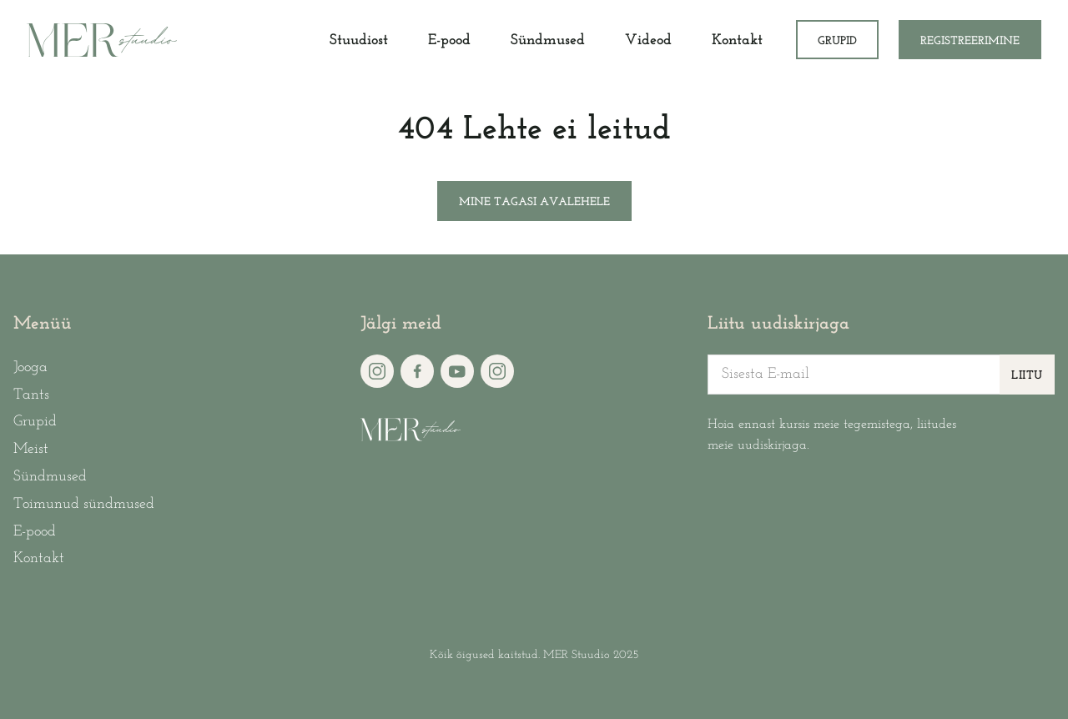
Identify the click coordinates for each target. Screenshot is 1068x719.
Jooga (30, 367)
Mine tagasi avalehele (534, 202)
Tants (31, 395)
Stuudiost (359, 40)
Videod (648, 40)
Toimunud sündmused (83, 504)
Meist (30, 449)
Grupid (837, 41)
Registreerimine (970, 41)
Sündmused (548, 40)
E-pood (449, 40)
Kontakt (737, 40)
